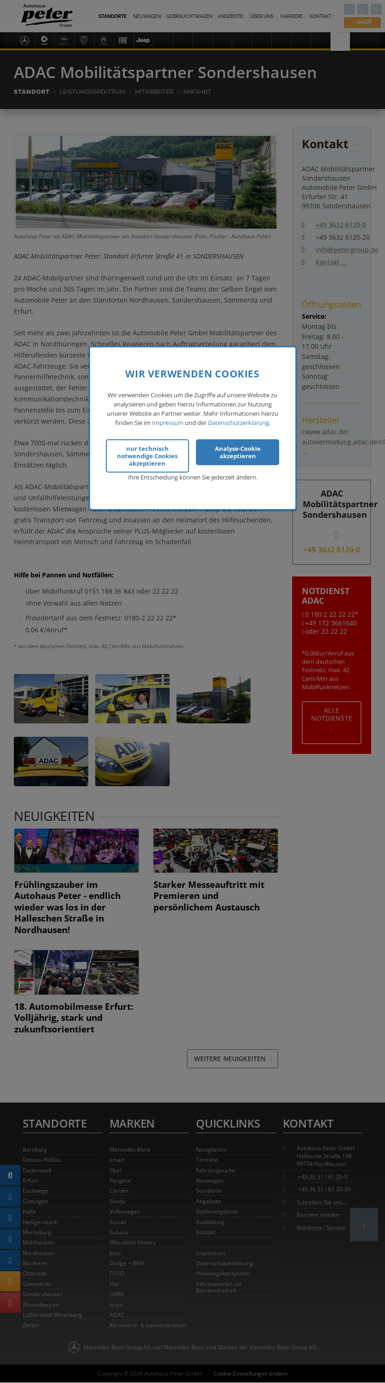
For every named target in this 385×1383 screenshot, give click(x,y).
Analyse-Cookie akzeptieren (238, 452)
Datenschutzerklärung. (239, 423)
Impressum (167, 423)
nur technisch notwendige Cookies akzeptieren (147, 455)
